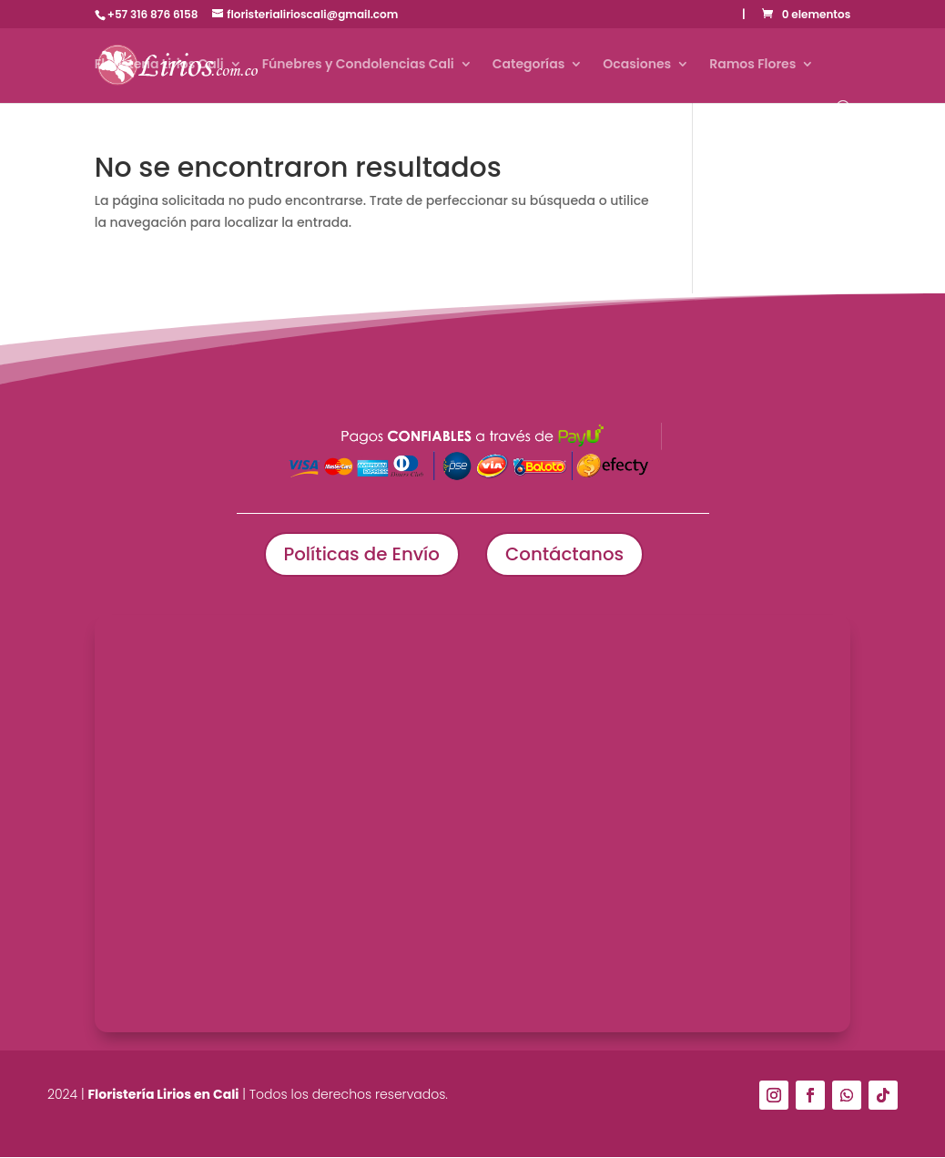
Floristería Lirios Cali (159, 65)
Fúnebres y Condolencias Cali (358, 65)
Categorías (529, 65)
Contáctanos (565, 555)
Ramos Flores (752, 65)
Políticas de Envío (360, 555)
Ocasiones (637, 65)
